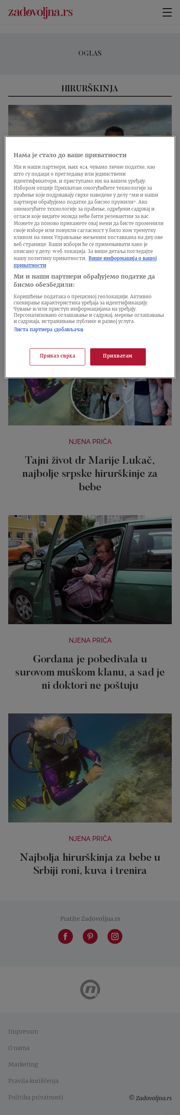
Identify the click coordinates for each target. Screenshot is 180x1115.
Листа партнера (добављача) (49, 330)
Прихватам (118, 356)
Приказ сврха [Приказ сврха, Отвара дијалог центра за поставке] (57, 356)
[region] (90, 257)
